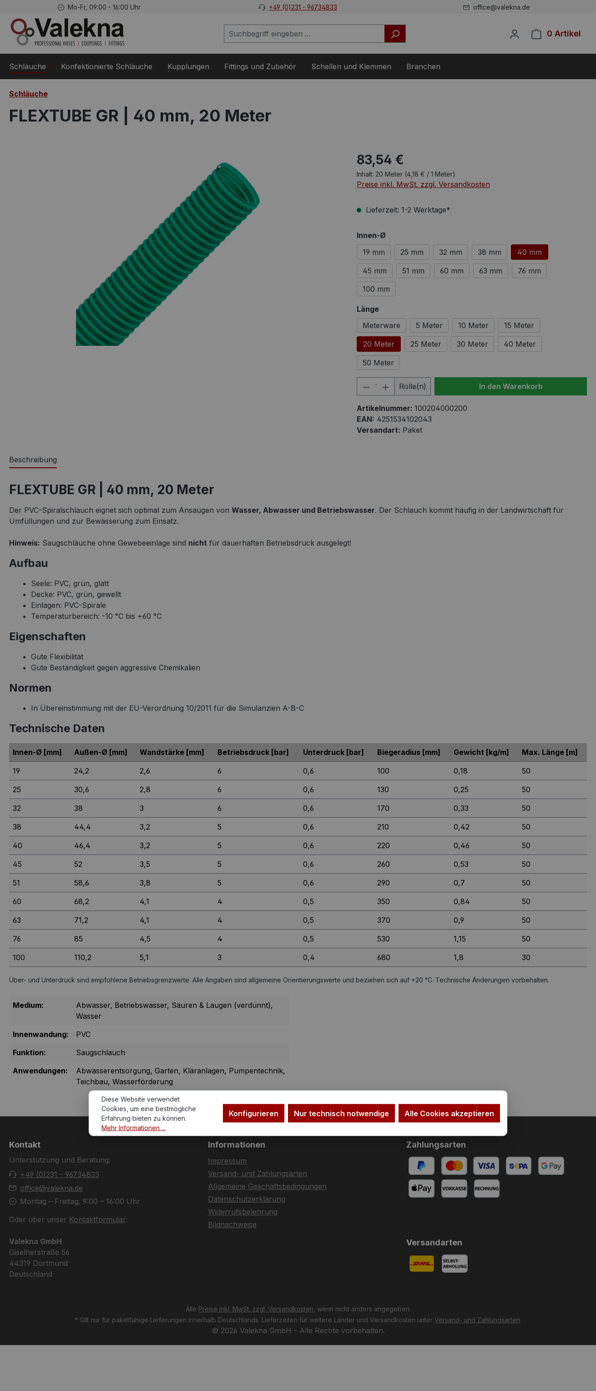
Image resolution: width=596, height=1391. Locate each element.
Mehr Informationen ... (133, 1127)
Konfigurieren (253, 1113)
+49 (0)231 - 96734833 (303, 7)
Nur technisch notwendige (341, 1113)
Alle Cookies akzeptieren (449, 1113)
